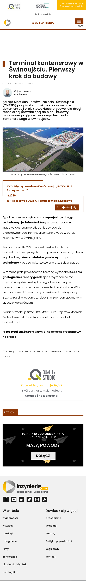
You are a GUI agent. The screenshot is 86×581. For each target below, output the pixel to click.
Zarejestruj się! (67, 207)
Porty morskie (16, 351)
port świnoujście (71, 351)
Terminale (30, 351)
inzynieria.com (21, 94)
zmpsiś (6, 356)
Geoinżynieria (43, 22)
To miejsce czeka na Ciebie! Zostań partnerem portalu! (72, 5)
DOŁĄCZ (43, 455)
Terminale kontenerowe (49, 351)
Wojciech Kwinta (22, 91)
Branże (79, 23)
